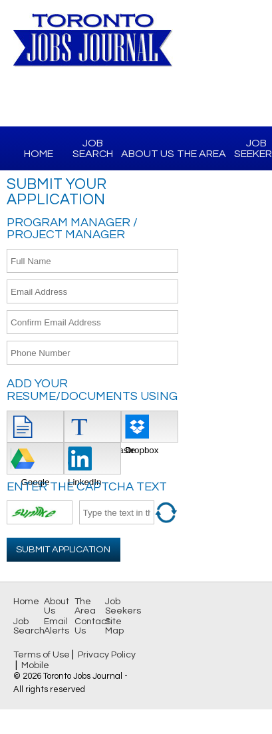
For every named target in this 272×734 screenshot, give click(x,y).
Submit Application (63, 549)
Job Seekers (123, 606)
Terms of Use (41, 654)
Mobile (35, 665)
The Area (201, 153)
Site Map (114, 626)
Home (38, 153)
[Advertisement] (225, 257)
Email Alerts (56, 626)
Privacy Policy (107, 654)
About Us (147, 153)
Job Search (92, 148)
